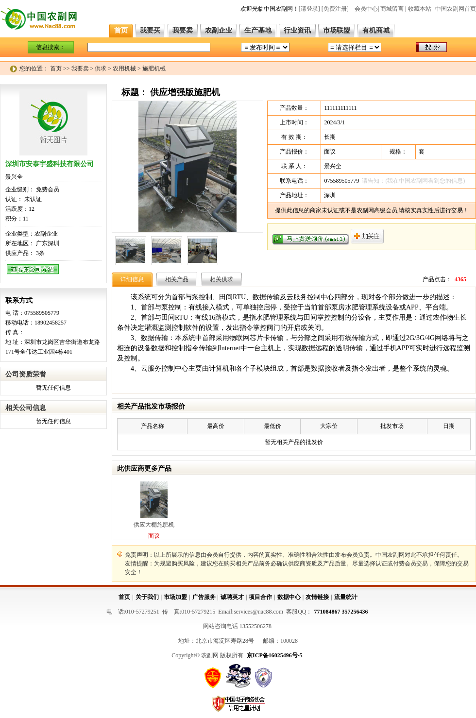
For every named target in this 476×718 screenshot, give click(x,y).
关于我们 (147, 597)
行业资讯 (297, 30)
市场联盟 (336, 30)
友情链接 (317, 597)
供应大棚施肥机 (154, 524)
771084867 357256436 (341, 611)
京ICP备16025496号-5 (275, 655)
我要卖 (182, 30)
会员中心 (366, 8)
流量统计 (345, 597)
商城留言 (392, 8)
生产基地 (258, 30)
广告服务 (204, 597)
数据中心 (289, 597)
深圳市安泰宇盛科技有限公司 (49, 164)
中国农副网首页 (455, 8)
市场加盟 (175, 597)
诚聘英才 (232, 597)
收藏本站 (419, 8)
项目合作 (260, 597)
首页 (121, 30)
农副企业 (218, 30)
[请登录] (309, 8)
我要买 (150, 30)
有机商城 (376, 30)
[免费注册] (335, 8)
